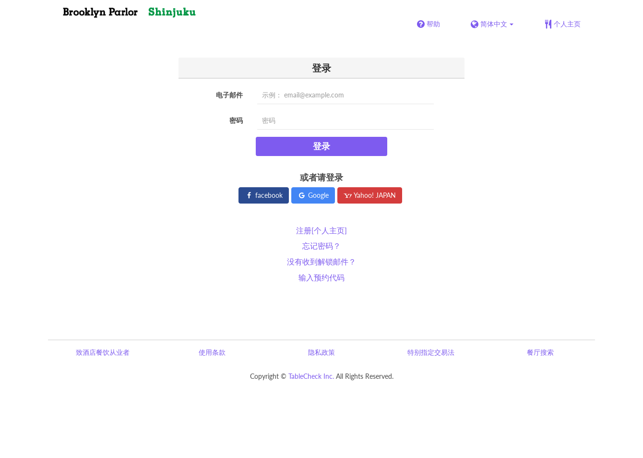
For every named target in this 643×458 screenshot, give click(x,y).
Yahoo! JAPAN (370, 195)
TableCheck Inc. (311, 376)
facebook (264, 195)
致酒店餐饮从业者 (103, 352)
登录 (321, 146)
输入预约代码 (321, 277)
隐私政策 (321, 352)
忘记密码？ (321, 245)
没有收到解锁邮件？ (321, 261)
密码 (236, 120)
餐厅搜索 (540, 352)
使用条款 (212, 352)
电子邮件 (229, 95)
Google (313, 195)
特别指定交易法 (430, 352)
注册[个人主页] (321, 230)
